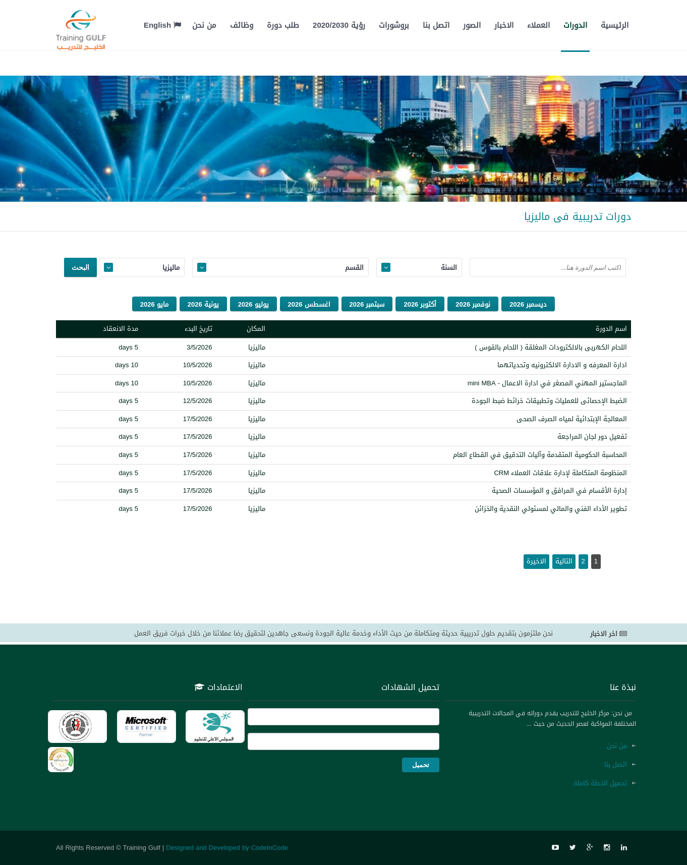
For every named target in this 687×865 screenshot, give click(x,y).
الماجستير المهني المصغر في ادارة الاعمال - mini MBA (547, 383)
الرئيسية (614, 25)
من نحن (204, 25)
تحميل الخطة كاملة (600, 783)
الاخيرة (536, 561)
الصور (472, 25)
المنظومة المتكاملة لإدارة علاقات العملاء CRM (560, 473)
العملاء (538, 25)
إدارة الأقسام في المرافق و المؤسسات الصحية (559, 490)
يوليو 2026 (253, 304)
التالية (563, 561)
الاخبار (503, 25)
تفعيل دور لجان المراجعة (592, 436)
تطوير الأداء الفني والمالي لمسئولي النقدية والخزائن (551, 508)
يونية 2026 (203, 304)
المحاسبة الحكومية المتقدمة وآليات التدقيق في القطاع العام (540, 454)
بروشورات (394, 25)
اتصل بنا (436, 25)
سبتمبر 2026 (367, 304)
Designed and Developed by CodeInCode (227, 847)
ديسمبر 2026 (528, 304)
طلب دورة (283, 25)
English (162, 25)
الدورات (575, 25)
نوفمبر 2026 (472, 304)
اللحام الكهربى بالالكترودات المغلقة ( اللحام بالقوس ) (551, 347)
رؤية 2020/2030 (339, 25)
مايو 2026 (154, 304)
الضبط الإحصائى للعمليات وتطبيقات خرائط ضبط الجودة (549, 400)
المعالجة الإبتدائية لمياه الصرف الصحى (572, 419)
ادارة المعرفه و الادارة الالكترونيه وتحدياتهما (562, 365)
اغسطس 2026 (309, 304)
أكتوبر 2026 (420, 304)
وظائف (241, 25)
